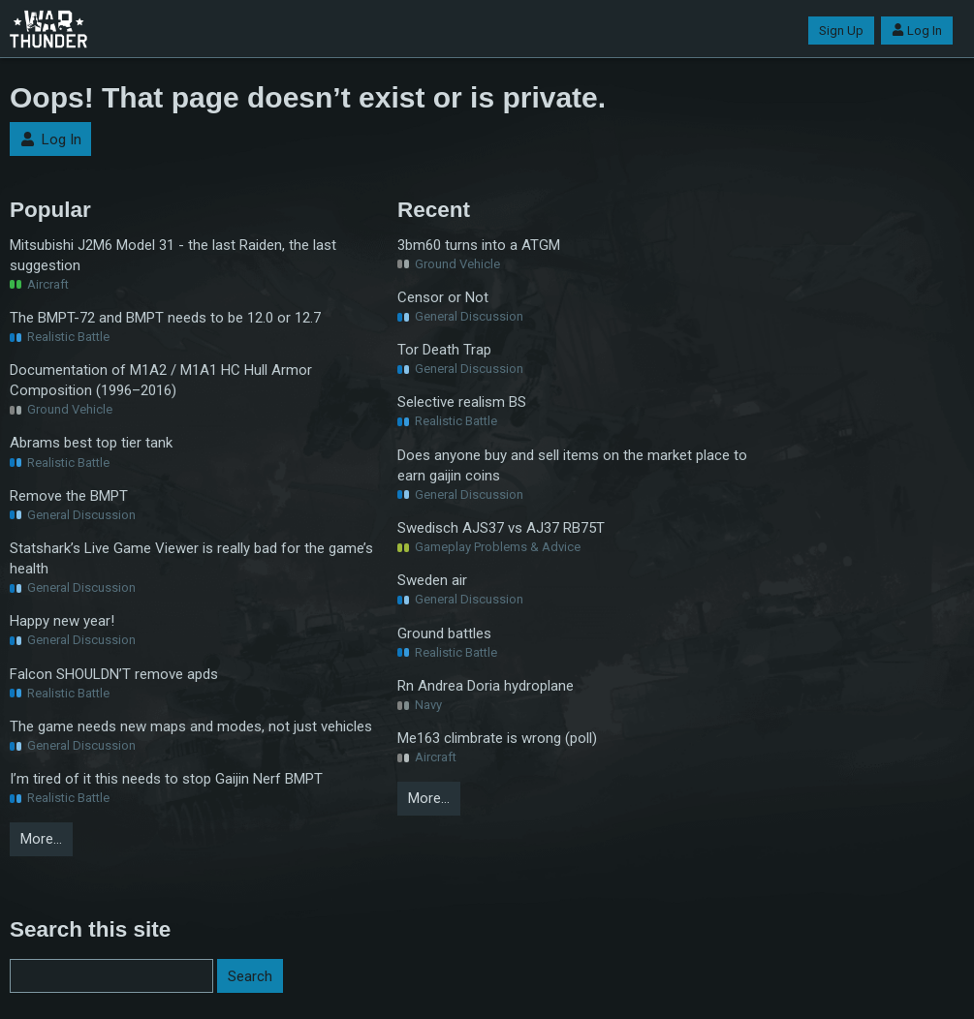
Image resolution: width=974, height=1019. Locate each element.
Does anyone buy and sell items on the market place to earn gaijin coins (572, 465)
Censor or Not (442, 297)
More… (41, 839)
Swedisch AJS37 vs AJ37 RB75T (501, 528)
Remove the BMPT (69, 496)
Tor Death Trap (444, 349)
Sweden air (432, 580)
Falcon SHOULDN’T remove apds (114, 674)
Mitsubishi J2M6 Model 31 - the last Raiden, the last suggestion (173, 255)
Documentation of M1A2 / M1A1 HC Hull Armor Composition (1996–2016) (161, 380)
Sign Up (841, 30)
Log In (917, 30)
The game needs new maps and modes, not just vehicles (191, 726)
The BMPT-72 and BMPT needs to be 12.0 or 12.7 (165, 317)
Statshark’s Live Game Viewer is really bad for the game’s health (191, 558)
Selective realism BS (461, 402)
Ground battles (444, 633)
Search (250, 976)
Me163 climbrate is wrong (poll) (497, 738)
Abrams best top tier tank (91, 442)
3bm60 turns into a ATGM (478, 245)
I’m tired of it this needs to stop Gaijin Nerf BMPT (166, 778)
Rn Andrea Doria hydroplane (485, 686)
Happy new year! (62, 621)
